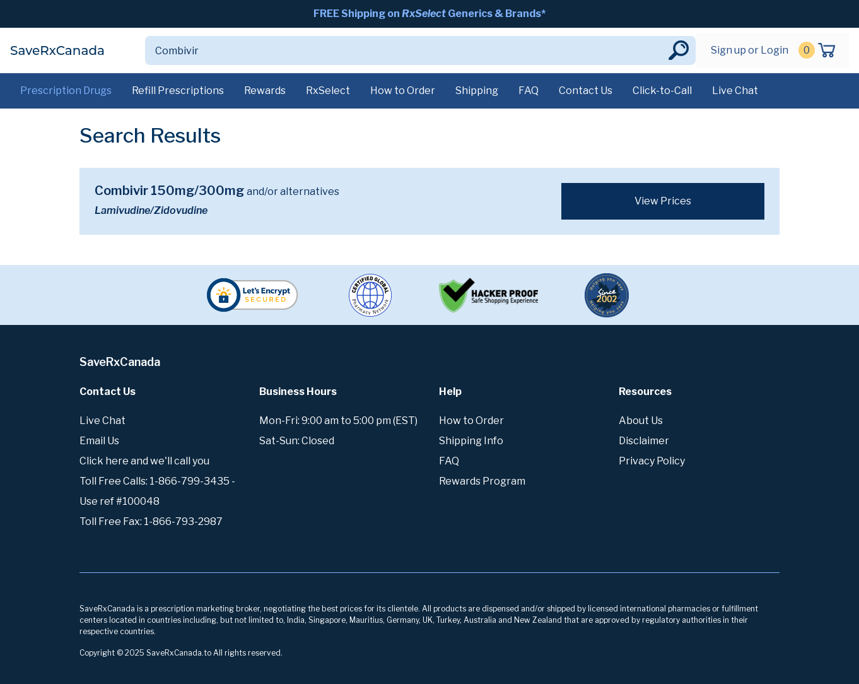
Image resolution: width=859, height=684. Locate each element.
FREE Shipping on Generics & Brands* (429, 14)
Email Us (99, 441)
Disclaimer (644, 441)
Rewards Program (482, 481)
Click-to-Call (662, 91)
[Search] (405, 50)
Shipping (476, 91)
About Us (641, 421)
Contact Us (585, 91)
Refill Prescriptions (178, 91)
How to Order (402, 91)
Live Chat (735, 91)
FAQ (528, 91)
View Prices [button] (662, 201)
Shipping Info (471, 441)
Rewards (265, 91)
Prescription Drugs (66, 91)
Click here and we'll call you (144, 461)
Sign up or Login (749, 50)
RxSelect (328, 91)
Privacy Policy (652, 461)
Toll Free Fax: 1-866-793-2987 (151, 522)
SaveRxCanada (57, 50)
